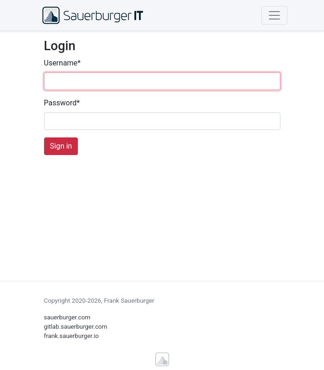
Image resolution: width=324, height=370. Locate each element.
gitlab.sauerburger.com (76, 326)
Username (62, 62)
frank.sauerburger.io (71, 335)
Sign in (61, 146)
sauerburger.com (67, 317)
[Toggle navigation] (274, 15)
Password (62, 102)
